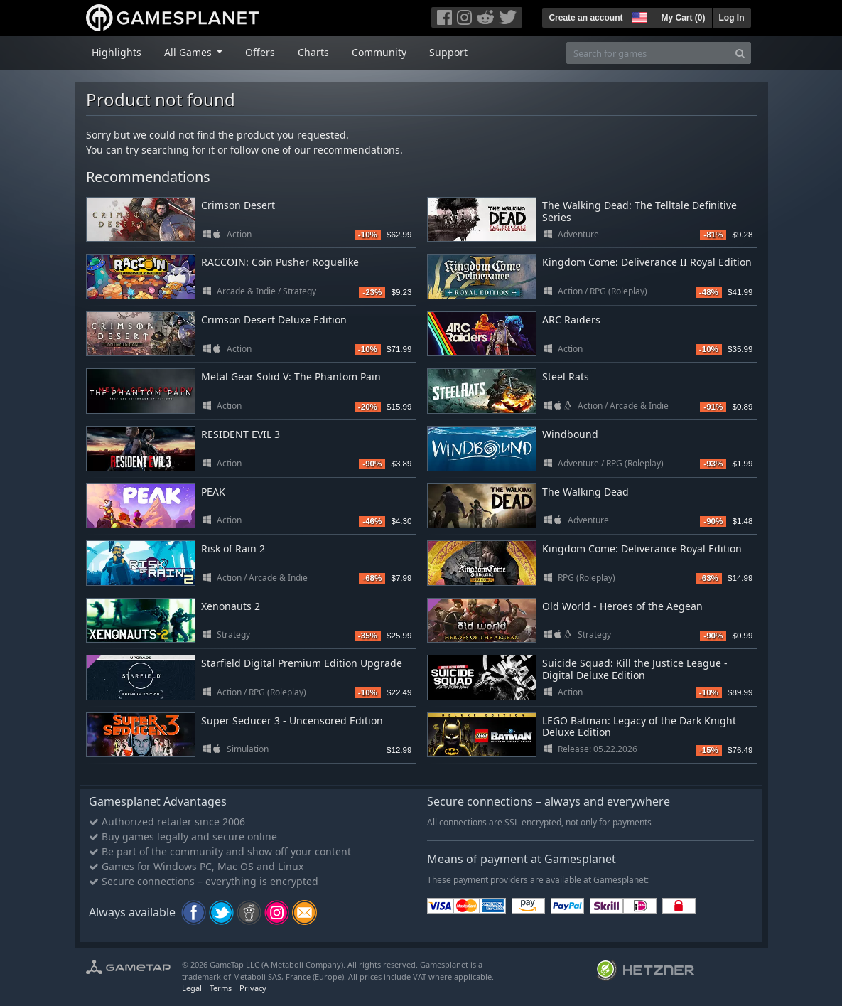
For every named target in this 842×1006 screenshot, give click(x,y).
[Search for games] (648, 53)
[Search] (740, 53)
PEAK (213, 491)
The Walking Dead (585, 491)
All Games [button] (189, 52)
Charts (313, 52)
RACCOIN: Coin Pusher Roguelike (280, 262)
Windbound (570, 434)
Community (379, 52)
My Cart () (683, 18)
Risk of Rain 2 (233, 548)
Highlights (116, 52)
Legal (192, 988)
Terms (221, 988)
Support (448, 52)
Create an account (585, 18)
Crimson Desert (238, 205)
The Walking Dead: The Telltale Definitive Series (639, 211)
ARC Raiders (571, 319)
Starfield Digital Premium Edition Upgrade (301, 663)
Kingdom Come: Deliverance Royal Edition (642, 548)
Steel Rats (565, 376)
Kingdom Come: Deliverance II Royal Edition (647, 262)
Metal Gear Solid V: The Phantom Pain (291, 376)
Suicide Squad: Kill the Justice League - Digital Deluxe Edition (635, 669)
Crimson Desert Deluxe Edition (274, 319)
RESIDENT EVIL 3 (240, 434)
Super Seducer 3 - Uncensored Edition (292, 720)
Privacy (252, 988)
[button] (638, 16)
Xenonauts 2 (230, 606)
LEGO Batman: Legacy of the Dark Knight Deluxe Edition (639, 726)
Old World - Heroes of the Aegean (622, 606)
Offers (260, 52)
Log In (732, 18)
